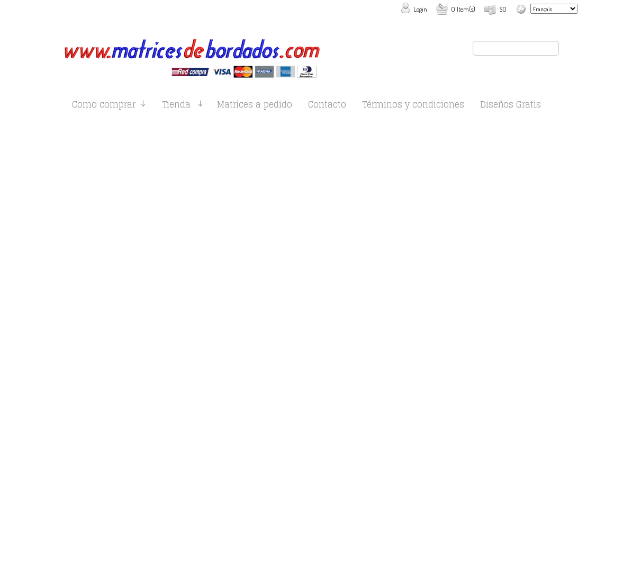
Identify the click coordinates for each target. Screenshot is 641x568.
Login (420, 9)
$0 (503, 9)
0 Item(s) (463, 9)
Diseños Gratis (510, 106)
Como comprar (104, 106)
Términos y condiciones (413, 106)
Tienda (176, 106)
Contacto (327, 106)
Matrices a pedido (254, 106)
